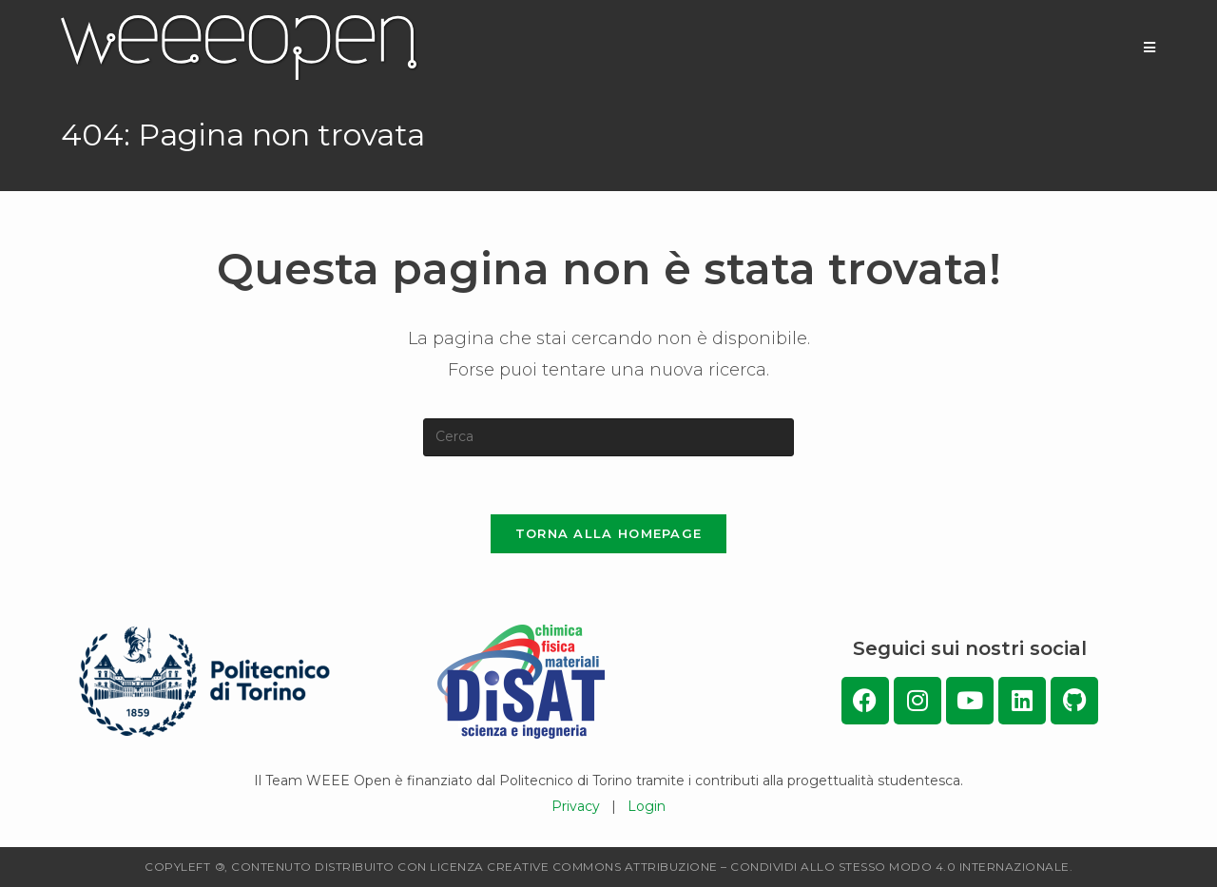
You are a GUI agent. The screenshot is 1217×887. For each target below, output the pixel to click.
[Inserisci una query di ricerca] (608, 437)
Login (647, 806)
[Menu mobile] (1150, 47)
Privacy (575, 806)
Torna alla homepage (609, 533)
